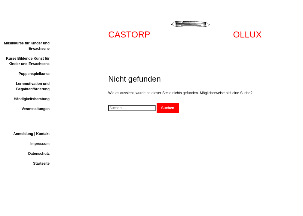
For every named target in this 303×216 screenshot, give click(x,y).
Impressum (40, 144)
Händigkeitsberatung (32, 99)
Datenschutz (39, 154)
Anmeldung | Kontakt (31, 134)
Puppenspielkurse (34, 74)
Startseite (41, 163)
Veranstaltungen (36, 109)
